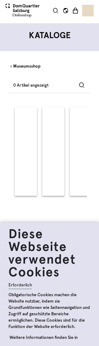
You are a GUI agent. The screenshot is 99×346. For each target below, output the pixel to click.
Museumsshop (27, 66)
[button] (56, 10)
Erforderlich (20, 284)
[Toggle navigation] (88, 10)
